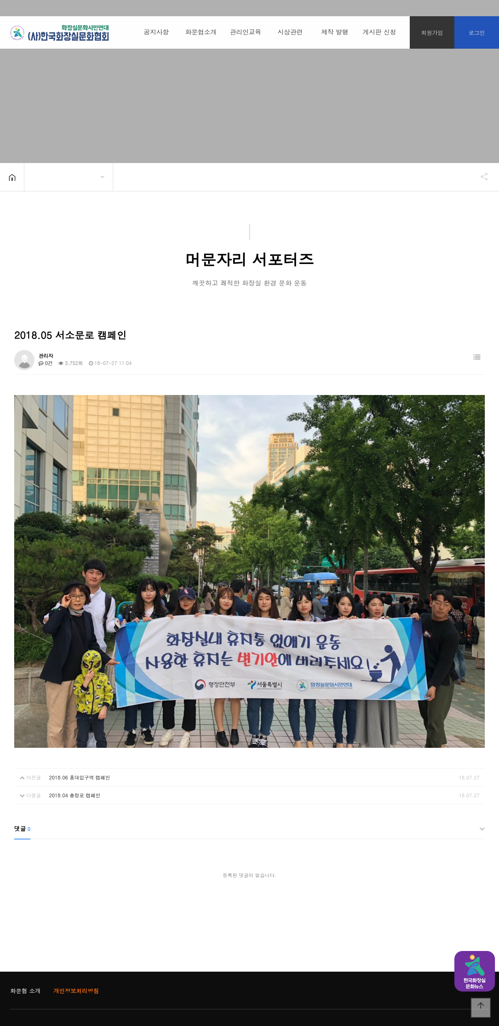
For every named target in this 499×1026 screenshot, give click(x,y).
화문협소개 (201, 32)
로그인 (477, 32)
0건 (46, 362)
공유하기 (480, 176)
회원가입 (432, 32)
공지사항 (156, 32)
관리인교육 (245, 32)
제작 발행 (334, 32)
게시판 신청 (379, 32)
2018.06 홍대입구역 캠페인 (79, 716)
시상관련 (290, 32)
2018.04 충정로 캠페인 (75, 734)
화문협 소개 (25, 930)
